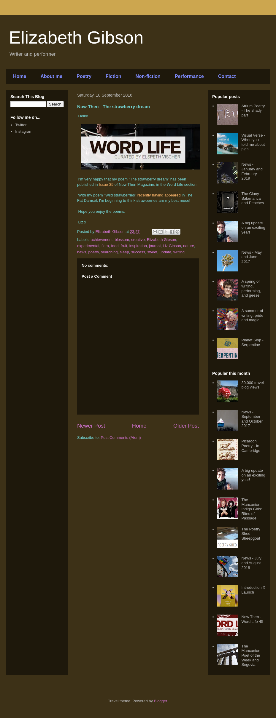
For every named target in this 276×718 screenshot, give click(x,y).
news (81, 252)
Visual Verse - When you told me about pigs (253, 142)
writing (179, 252)
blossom (122, 239)
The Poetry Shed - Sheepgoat (250, 534)
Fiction (113, 76)
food (114, 246)
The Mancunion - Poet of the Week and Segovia (252, 655)
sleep (124, 252)
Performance (189, 76)
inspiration (138, 246)
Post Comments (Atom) (121, 437)
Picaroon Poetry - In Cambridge (250, 445)
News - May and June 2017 (251, 257)
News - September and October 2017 (252, 419)
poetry (93, 252)
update (165, 252)
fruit (124, 246)
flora (105, 246)
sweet (152, 252)
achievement (102, 239)
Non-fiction (147, 76)
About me (51, 76)
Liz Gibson (172, 246)
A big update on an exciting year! (253, 227)
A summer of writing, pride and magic (252, 315)
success (138, 252)
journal (155, 246)
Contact (227, 76)
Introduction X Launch (253, 589)
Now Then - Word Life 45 (252, 619)
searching (109, 252)
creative (138, 239)
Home (19, 76)
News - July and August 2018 (251, 563)
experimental (88, 246)
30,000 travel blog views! (252, 385)
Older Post (186, 426)
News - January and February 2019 (252, 171)
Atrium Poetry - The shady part (253, 110)
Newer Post (91, 426)
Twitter (20, 125)
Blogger (160, 701)
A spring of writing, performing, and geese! (251, 288)
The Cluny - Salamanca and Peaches (252, 198)
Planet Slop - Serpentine (252, 342)
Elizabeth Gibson (76, 37)
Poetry (84, 76)
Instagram (23, 131)
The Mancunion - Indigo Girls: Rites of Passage (252, 509)
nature (188, 246)
